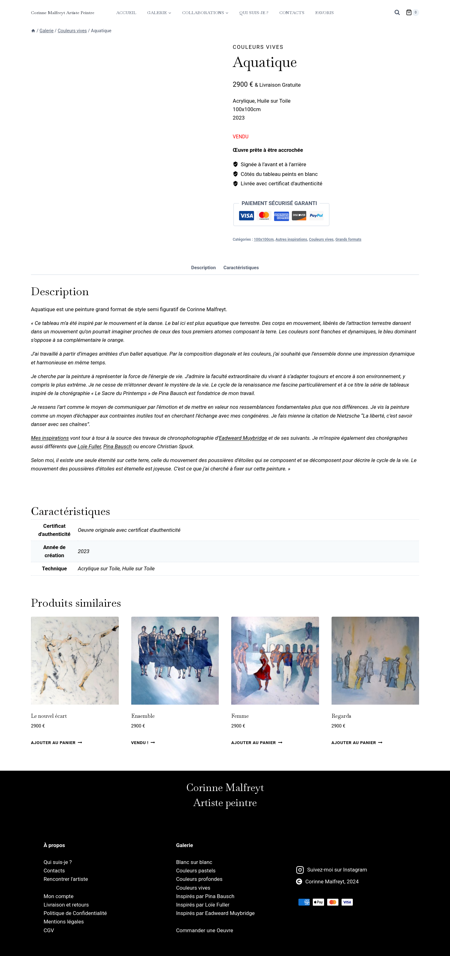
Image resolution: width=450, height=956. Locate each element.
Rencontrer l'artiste (65, 879)
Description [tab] (203, 286)
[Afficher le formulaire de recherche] (397, 12)
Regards (341, 734)
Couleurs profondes (199, 879)
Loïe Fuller (89, 465)
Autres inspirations (291, 239)
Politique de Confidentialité (75, 913)
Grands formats (348, 239)
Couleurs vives (258, 47)
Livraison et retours (66, 905)
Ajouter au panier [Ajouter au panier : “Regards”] (357, 761)
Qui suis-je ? (253, 12)
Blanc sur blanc (194, 862)
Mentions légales (63, 922)
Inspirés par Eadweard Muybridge (215, 913)
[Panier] (412, 12)
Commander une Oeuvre (204, 930)
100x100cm (263, 239)
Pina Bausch (117, 465)
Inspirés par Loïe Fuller (202, 905)
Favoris (324, 12)
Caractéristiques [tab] (241, 286)
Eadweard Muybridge (243, 457)
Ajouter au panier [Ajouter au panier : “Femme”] (256, 761)
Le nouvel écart (49, 734)
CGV (48, 930)
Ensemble (143, 734)
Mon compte (58, 896)
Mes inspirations (50, 457)
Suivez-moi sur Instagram (337, 870)
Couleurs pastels (195, 870)
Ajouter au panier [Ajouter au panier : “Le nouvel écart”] (56, 761)
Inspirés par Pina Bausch (205, 896)
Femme (240, 734)
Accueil (126, 12)
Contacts (291, 12)
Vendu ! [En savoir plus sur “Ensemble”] (143, 761)
